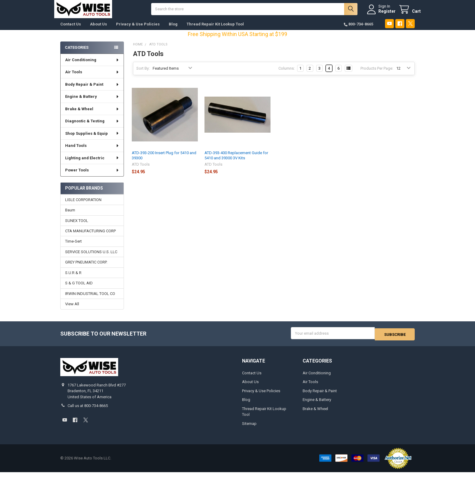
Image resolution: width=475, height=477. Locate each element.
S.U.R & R (73, 279)
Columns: (286, 74)
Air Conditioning (92, 66)
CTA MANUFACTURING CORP (90, 237)
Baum (70, 216)
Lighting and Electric (92, 164)
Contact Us (70, 30)
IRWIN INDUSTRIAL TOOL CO (90, 299)
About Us (98, 30)
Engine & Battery (92, 102)
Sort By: (143, 74)
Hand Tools (92, 151)
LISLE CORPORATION (83, 206)
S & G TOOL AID (79, 289)
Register (381, 14)
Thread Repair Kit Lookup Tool (215, 30)
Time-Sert (73, 247)
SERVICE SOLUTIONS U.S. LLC (91, 258)
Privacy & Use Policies (138, 30)
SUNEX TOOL (76, 226)
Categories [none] (76, 53)
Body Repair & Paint (92, 90)
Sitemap (249, 428)
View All (72, 310)
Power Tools (92, 176)
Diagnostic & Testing (92, 127)
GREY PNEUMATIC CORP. (86, 268)
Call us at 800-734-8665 (88, 411)
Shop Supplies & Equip (92, 139)
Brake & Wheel (92, 115)
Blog (173, 30)
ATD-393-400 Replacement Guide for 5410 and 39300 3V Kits (236, 161)
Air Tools (92, 78)
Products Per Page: (376, 74)
